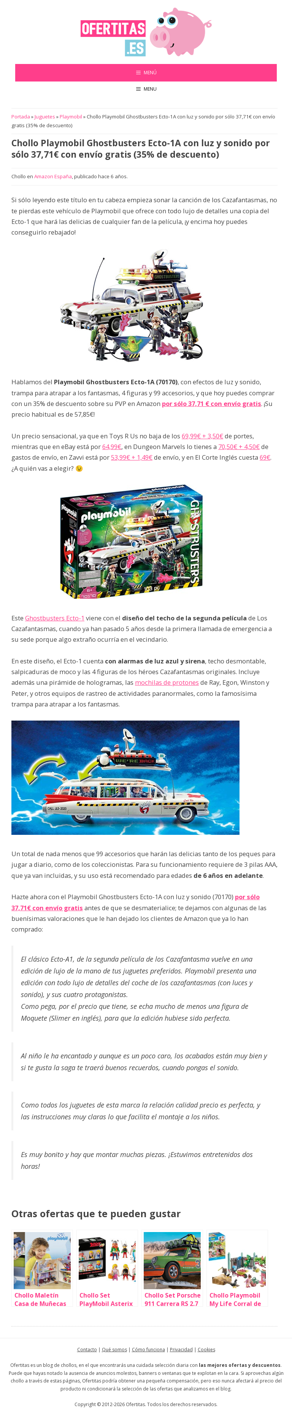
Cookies (206, 1349)
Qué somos (114, 1349)
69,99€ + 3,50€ (202, 436)
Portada (20, 116)
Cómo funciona (148, 1349)
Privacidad (181, 1349)
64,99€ (111, 446)
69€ (265, 457)
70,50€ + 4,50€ (239, 446)
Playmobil (71, 116)
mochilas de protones (167, 682)
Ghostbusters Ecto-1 (54, 618)
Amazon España (53, 176)
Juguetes (45, 116)
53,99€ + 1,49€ (131, 457)
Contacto (87, 1349)
